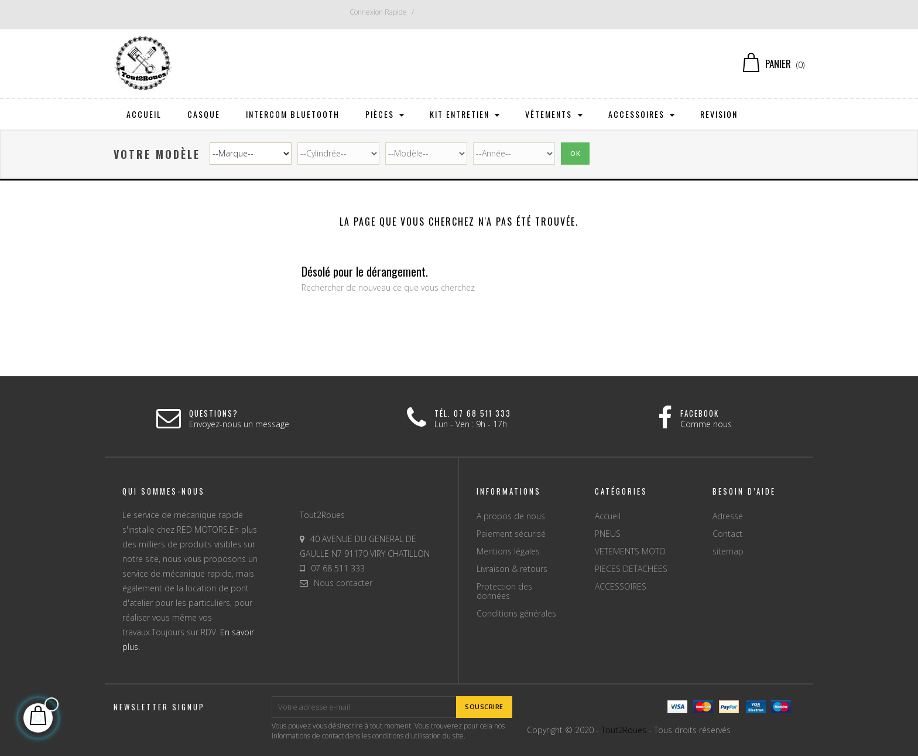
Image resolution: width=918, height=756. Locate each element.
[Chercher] (459, 64)
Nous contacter (343, 582)
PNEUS (608, 533)
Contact (727, 533)
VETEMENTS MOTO (630, 551)
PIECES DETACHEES (631, 568)
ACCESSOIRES (620, 586)
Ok (575, 153)
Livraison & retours (512, 568)
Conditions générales (516, 613)
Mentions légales (508, 551)
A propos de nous (511, 516)
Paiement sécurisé (511, 533)
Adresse (728, 516)
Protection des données (504, 591)
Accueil (608, 516)
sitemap (728, 551)
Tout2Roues (623, 729)
